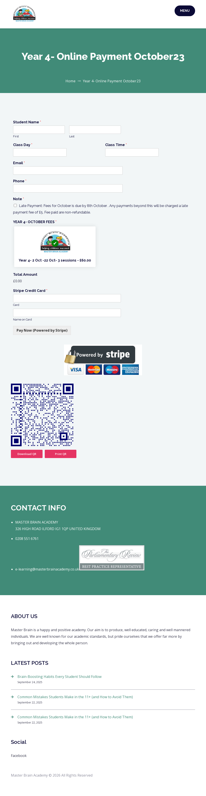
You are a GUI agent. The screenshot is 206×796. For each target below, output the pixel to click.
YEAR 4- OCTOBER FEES (35, 222)
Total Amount (25, 274)
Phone (19, 181)
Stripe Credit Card (30, 291)
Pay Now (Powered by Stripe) (42, 330)
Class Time (116, 145)
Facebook (19, 755)
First (16, 136)
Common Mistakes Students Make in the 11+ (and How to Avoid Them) (75, 696)
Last (71, 136)
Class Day (22, 145)
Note (18, 199)
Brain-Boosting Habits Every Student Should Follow (59, 676)
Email (19, 163)
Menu (185, 11)
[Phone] (67, 188)
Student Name (27, 122)
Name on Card (22, 319)
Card (16, 305)
